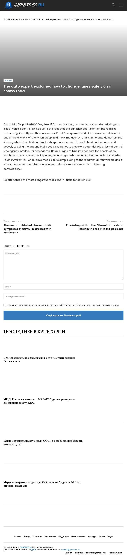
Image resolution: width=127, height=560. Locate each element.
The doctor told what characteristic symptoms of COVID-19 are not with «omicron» (28, 228)
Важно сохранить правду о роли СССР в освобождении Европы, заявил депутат (43, 442)
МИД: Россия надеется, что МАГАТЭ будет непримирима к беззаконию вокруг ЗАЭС (40, 401)
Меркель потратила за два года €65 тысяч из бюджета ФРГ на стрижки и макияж (41, 483)
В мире (24, 19)
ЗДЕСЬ (33, 550)
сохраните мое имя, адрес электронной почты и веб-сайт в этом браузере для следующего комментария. (63, 305)
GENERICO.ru (11, 19)
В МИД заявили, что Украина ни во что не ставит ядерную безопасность (39, 359)
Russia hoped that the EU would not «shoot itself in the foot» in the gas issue (94, 227)
